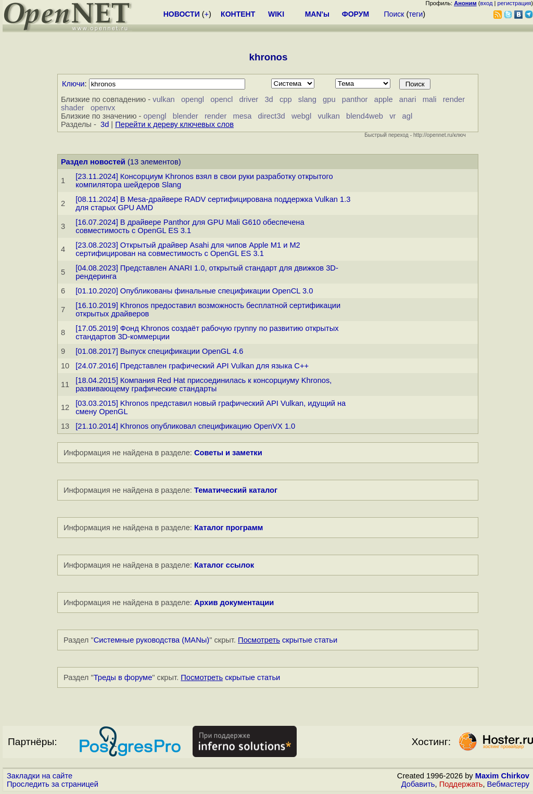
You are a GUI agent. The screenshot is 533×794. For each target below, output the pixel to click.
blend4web (364, 116)
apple (383, 99)
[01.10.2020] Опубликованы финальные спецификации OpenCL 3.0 (194, 291)
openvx (103, 108)
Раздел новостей (93, 162)
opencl (221, 99)
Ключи (73, 84)
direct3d (271, 116)
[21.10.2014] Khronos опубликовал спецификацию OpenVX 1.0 (185, 426)
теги (416, 14)
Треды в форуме (123, 677)
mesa (242, 116)
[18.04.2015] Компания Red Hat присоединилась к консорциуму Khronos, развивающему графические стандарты (203, 384)
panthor (355, 99)
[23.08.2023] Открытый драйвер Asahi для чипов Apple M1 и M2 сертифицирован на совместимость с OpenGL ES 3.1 (187, 249)
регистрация (514, 3)
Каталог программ (228, 527)
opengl (192, 99)
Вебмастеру (508, 784)
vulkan (163, 99)
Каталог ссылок (224, 565)
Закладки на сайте (39, 776)
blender (185, 116)
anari (407, 99)
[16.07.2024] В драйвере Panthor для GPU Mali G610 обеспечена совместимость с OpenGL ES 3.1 (189, 226)
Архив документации (234, 602)
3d (268, 99)
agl (407, 116)
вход (486, 3)
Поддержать (461, 784)
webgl (301, 116)
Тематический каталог (235, 490)
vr (392, 116)
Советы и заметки (228, 453)
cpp (286, 99)
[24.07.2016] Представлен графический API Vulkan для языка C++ (192, 366)
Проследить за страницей (52, 784)
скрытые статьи (287, 640)
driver (249, 99)
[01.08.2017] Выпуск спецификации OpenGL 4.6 (159, 351)
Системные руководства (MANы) (152, 640)
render (454, 99)
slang (307, 99)
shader (72, 108)
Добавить (418, 784)
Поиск (394, 14)
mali (430, 99)
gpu (329, 99)
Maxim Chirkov (502, 776)
